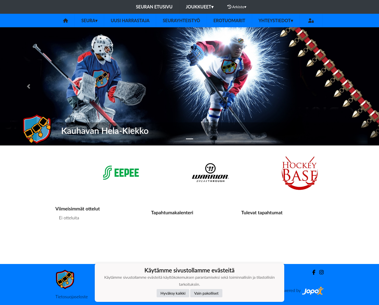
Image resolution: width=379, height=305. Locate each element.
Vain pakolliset (206, 293)
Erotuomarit (229, 20)
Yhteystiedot (276, 20)
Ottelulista (67, 236)
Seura (89, 20)
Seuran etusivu (154, 6)
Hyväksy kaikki (172, 293)
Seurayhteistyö (181, 20)
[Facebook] (311, 272)
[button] (28, 86)
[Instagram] (319, 272)
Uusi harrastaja (130, 20)
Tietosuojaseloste (71, 296)
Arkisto (236, 7)
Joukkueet (199, 6)
